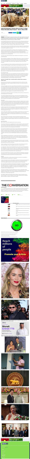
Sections (25, 3)
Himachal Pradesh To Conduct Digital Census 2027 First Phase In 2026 (13, 369)
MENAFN (2, 188)
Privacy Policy (3, 451)
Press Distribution (8, 3)
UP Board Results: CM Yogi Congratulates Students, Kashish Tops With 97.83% (14, 420)
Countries (21, 3)
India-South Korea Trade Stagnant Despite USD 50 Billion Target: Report (13, 403)
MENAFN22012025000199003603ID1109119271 (8, 180)
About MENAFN (3, 454)
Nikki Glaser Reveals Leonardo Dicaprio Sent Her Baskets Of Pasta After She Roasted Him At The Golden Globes (14, 320)
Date (2, 32)
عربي (16, 2)
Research (18, 3)
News (4, 3)
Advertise (3, 453)
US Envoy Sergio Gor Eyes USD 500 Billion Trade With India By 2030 (12, 437)
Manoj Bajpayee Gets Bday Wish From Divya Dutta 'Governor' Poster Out (13, 352)
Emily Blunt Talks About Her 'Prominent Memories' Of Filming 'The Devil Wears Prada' (14, 299)
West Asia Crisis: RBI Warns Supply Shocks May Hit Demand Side (12, 386)
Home (1, 3)
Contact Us (3, 452)
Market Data (14, 3)
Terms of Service (4, 450)
